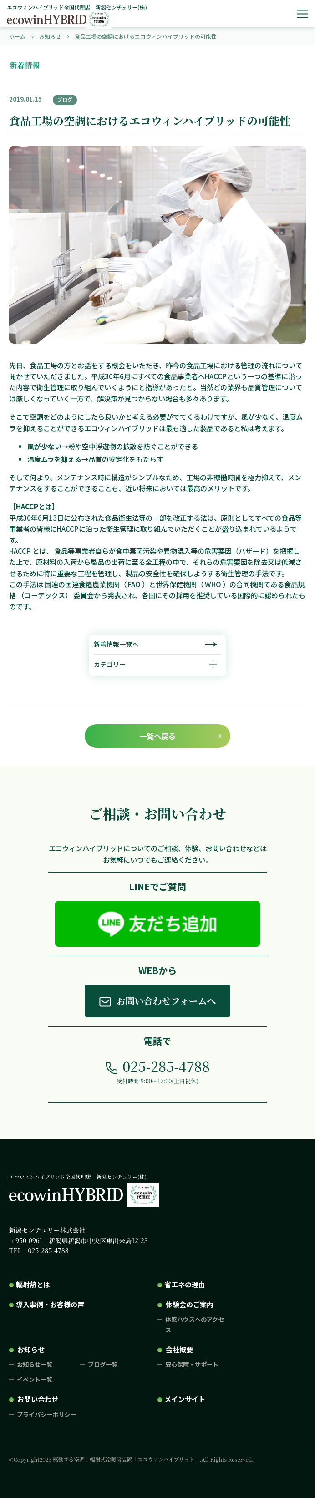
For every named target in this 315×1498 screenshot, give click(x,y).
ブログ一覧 (102, 1364)
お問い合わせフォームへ (166, 1000)
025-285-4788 (165, 1066)
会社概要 (179, 1349)
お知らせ (31, 1349)
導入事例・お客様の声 (50, 1304)
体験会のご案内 (189, 1304)
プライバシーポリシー (46, 1414)
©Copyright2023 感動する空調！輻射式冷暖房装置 (131, 1459)
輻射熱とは (33, 1284)
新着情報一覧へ (116, 644)
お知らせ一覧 (34, 1364)
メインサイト (184, 1399)
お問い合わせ (37, 1399)
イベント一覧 (34, 1379)
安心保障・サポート (191, 1364)
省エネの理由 (184, 1284)
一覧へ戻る (157, 736)
